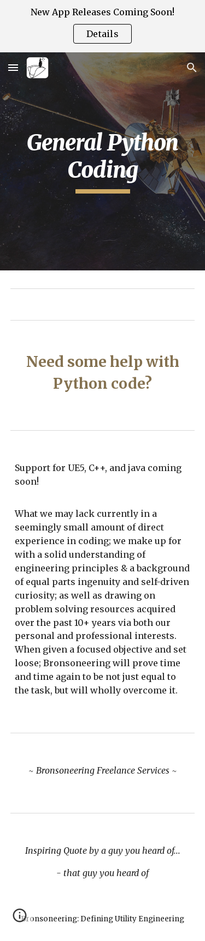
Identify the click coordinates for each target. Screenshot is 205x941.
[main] (102, 161)
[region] (102, 26)
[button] (13, 67)
